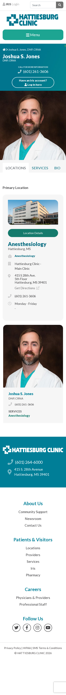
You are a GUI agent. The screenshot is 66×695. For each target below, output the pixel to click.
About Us (33, 503)
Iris (33, 568)
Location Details (33, 233)
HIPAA (27, 648)
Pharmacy (33, 575)
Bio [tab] (57, 168)
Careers (33, 589)
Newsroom (33, 519)
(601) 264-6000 (29, 462)
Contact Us (33, 525)
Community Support (33, 512)
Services (33, 561)
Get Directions (27, 288)
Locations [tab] (16, 168)
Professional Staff (33, 604)
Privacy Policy (12, 648)
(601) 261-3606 (33, 71)
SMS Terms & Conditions (47, 648)
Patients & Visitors (33, 539)
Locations (33, 548)
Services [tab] (40, 168)
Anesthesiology (27, 244)
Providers (33, 555)
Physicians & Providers (33, 598)
